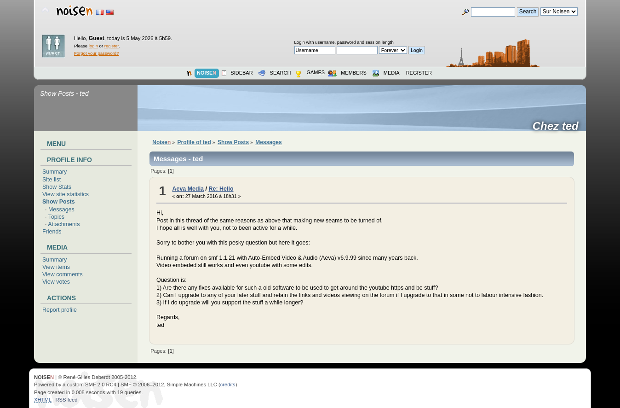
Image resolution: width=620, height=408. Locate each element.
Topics (56, 217)
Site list (51, 179)
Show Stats (56, 187)
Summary (54, 172)
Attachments (64, 224)
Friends (52, 231)
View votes (56, 282)
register (111, 45)
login (93, 45)
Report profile (59, 310)
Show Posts (58, 201)
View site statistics (65, 194)
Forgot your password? (96, 53)
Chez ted (559, 126)
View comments (62, 274)
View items (56, 267)
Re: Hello (220, 189)
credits (227, 384)
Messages (61, 209)
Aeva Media (188, 189)
